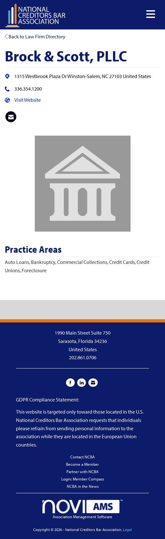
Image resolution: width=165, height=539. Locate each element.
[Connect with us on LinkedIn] (81, 382)
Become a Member (82, 464)
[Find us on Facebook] (70, 382)
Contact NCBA (82, 456)
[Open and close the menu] (112, 14)
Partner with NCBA (82, 471)
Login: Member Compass (82, 478)
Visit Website (27, 100)
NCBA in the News (83, 486)
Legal (127, 529)
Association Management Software (82, 509)
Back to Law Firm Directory (35, 36)
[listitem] (11, 117)
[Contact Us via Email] (93, 382)
